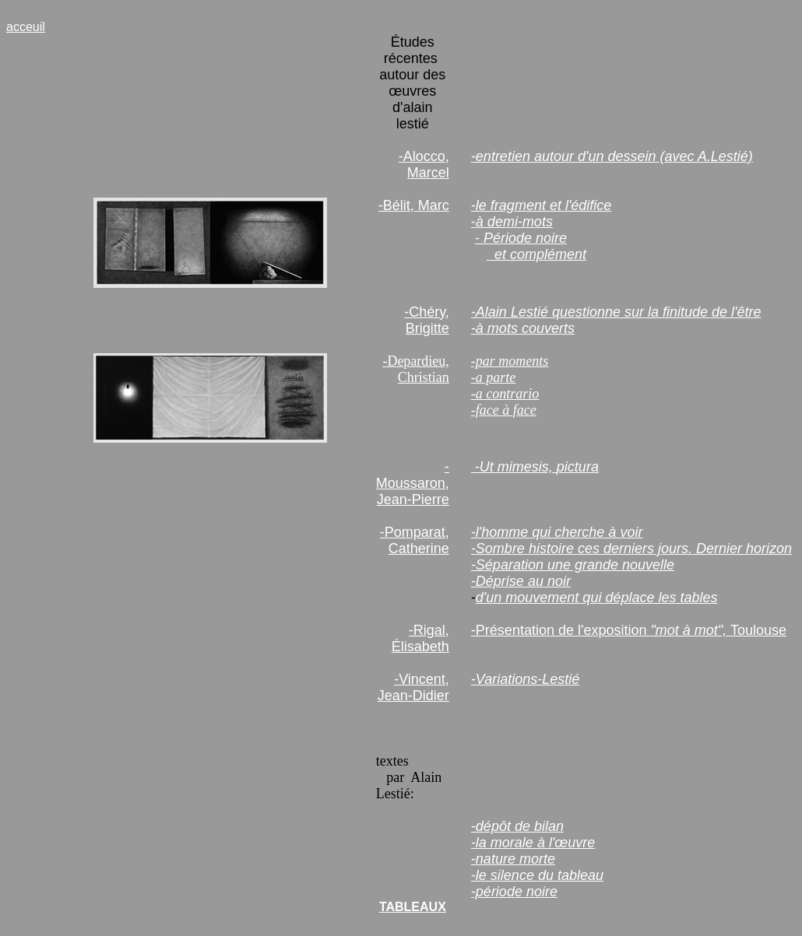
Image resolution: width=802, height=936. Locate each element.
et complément (536, 254)
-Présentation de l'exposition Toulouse (628, 630)
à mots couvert (522, 328)
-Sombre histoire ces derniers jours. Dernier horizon (631, 548)
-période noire (514, 891)
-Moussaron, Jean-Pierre (412, 483)
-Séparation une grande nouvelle (572, 565)
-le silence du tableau (537, 875)
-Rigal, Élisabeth (420, 638)
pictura (578, 467)
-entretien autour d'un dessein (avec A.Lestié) (612, 156)
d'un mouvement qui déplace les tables (597, 597)
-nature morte (513, 859)
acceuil (25, 26)
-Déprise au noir (521, 581)
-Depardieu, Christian (415, 369)
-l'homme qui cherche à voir (557, 532)
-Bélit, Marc (413, 205)
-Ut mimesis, (514, 467)
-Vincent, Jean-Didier (413, 687)
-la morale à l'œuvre (533, 842)
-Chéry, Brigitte (426, 320)
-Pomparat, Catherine (414, 540)
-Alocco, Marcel (424, 165)
